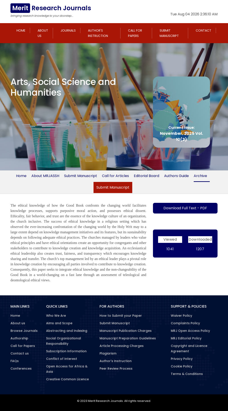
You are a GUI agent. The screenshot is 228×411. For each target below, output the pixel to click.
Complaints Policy (185, 323)
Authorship (19, 338)
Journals (68, 30)
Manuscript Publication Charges (126, 330)
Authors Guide (176, 175)
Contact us (19, 353)
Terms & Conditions (187, 374)
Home (20, 30)
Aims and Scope (59, 323)
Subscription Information (66, 351)
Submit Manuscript (169, 33)
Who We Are (56, 315)
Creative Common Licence (67, 379)
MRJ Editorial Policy (186, 338)
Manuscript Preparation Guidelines (128, 338)
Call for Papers (135, 33)
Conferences (21, 368)
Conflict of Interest (61, 359)
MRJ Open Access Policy (190, 330)
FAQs (14, 361)
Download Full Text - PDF (185, 208)
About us (43, 33)
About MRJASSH (45, 175)
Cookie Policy (181, 366)
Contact (203, 30)
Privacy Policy (182, 359)
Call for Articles (115, 175)
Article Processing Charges (122, 346)
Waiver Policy (181, 315)
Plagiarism (108, 353)
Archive (200, 175)
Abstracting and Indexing (66, 330)
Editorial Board (146, 175)
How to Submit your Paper (121, 315)
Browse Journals (24, 330)
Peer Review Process (116, 368)
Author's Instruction (98, 33)
